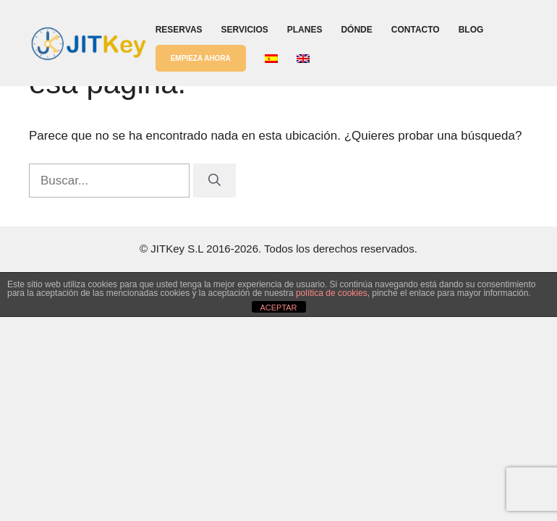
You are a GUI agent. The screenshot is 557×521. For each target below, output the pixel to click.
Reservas (179, 30)
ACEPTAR (278, 307)
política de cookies (331, 293)
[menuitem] (271, 58)
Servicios (244, 30)
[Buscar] (214, 181)
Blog (471, 30)
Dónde (356, 30)
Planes (305, 30)
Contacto (415, 30)
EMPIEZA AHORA (201, 58)
